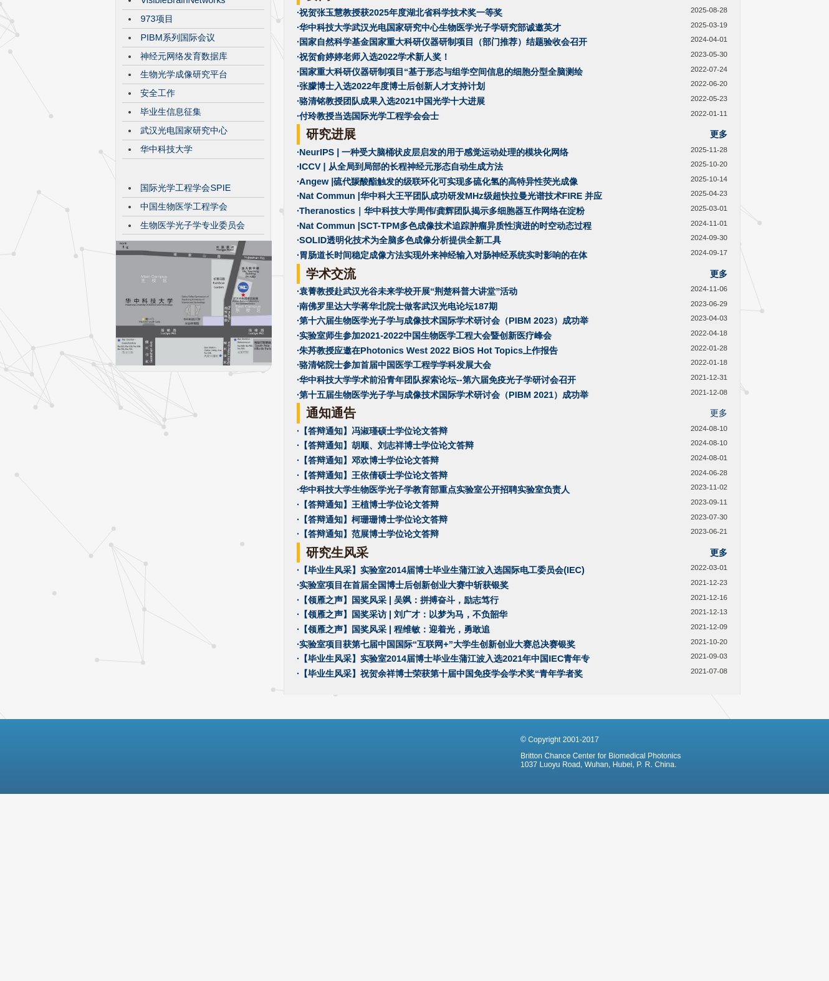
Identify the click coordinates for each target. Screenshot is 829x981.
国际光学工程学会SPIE (185, 281)
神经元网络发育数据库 (184, 150)
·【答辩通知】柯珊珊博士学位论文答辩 (372, 613)
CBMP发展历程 (170, 75)
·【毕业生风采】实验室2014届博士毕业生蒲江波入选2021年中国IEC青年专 (443, 752)
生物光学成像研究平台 (184, 168)
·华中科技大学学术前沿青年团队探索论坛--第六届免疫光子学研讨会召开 (436, 473)
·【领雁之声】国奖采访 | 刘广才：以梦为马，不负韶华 (402, 708)
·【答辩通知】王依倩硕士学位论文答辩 (372, 569)
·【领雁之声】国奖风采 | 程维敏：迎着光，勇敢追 (393, 723)
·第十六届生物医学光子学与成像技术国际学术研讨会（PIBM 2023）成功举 (442, 414)
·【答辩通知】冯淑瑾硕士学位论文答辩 (372, 524)
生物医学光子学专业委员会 (192, 319)
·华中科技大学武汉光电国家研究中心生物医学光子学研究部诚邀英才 (429, 121)
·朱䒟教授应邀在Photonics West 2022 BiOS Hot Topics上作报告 (427, 444)
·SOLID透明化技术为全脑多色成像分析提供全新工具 (399, 334)
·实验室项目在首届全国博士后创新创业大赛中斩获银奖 (403, 679)
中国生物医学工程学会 (184, 300)
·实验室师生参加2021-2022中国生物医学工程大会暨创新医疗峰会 (424, 429)
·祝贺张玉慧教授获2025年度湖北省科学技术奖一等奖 (399, 106)
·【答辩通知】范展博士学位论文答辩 (368, 627)
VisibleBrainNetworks (182, 94)
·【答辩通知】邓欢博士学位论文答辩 (368, 554)
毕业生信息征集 (170, 205)
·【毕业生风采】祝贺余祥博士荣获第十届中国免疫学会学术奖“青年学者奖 (440, 767)
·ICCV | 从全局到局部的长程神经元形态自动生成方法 (400, 260)
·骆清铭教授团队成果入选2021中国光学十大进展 (391, 195)
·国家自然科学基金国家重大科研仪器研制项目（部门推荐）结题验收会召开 (442, 135)
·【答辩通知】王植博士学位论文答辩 (368, 598)
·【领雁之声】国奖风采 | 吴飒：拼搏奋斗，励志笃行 (398, 693)
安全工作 (157, 186)
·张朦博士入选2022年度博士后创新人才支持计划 (391, 180)
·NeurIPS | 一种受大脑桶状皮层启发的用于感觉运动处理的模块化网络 (432, 246)
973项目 (156, 112)
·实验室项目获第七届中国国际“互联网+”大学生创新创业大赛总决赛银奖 (436, 738)
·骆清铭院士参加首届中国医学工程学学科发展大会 (394, 458)
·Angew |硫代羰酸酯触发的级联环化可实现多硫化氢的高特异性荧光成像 (437, 275)
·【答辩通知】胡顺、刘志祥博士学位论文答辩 (385, 539)
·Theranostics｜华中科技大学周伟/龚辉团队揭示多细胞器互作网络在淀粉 (441, 304)
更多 (718, 89)
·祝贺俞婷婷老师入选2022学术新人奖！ (373, 150)
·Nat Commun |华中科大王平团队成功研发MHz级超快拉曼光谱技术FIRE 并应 (449, 289)
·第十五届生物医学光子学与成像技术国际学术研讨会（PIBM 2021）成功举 (442, 488)
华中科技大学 (166, 243)
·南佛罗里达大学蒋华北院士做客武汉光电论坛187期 (397, 400)
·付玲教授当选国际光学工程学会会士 (368, 210)
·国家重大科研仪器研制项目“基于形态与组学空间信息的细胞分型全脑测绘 (440, 165)
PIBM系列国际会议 (177, 131)
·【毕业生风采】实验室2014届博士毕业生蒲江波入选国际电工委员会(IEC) (441, 664)
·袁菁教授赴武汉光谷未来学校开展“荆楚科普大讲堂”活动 (407, 385)
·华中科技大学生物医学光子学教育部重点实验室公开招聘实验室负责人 (433, 583)
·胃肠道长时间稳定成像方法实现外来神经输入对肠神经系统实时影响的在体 (442, 349)
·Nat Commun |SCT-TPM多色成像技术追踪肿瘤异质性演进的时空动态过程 (444, 319)
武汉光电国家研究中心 (184, 224)
